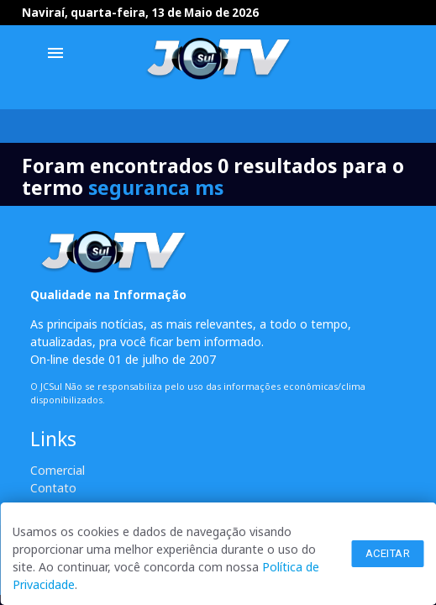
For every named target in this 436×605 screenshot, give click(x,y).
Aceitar (388, 553)
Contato (53, 488)
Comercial (57, 470)
